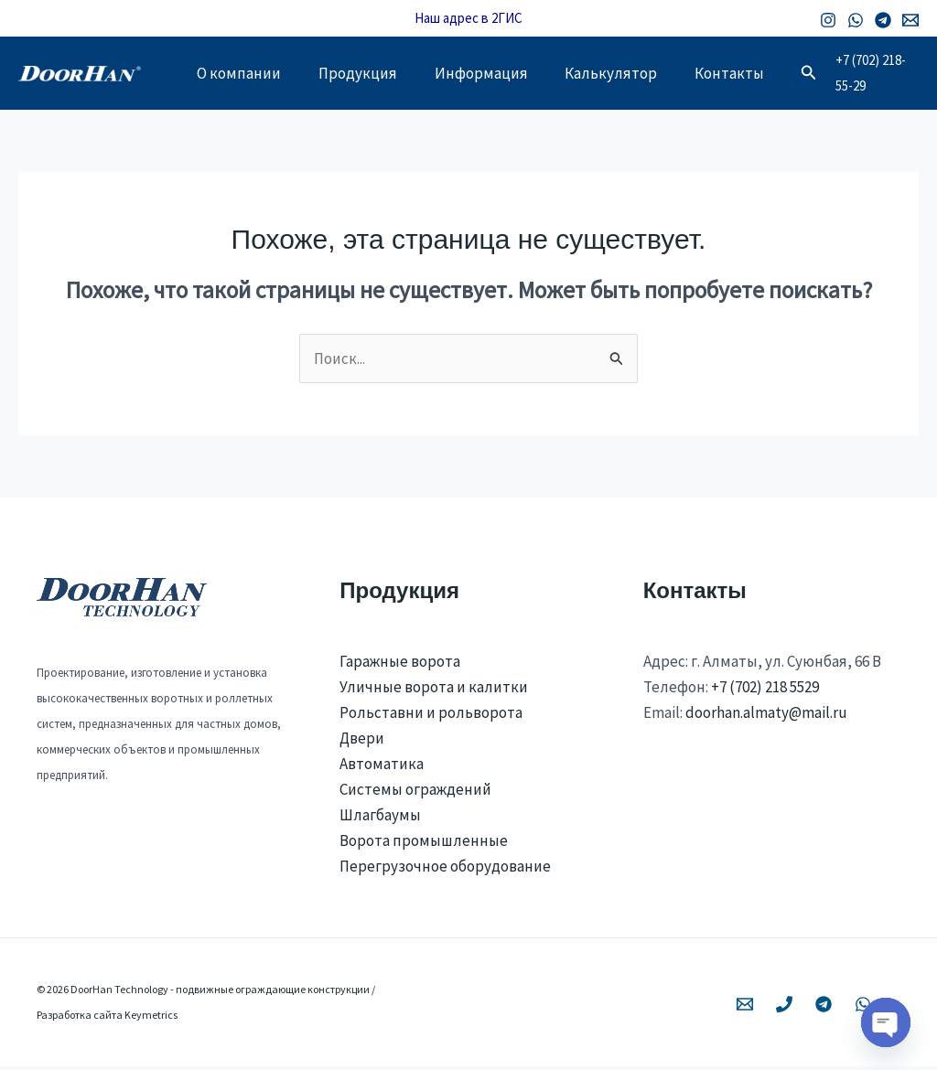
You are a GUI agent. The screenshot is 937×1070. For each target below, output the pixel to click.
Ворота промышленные (423, 844)
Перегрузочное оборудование (445, 870)
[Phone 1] (784, 1008)
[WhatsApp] (855, 20)
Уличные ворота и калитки (433, 690)
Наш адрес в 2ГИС (468, 18)
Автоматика (381, 767)
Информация (497, 75)
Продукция (367, 75)
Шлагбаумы (380, 818)
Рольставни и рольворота (430, 716)
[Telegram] (883, 20)
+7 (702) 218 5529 (765, 690)
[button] (843, 75)
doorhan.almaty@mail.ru (766, 716)
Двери (361, 742)
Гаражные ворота (399, 665)
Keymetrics (151, 1018)
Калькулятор (634, 75)
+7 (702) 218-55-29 (891, 74)
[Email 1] (910, 20)
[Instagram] (828, 20)
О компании (242, 75)
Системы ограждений (415, 793)
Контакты (759, 75)
